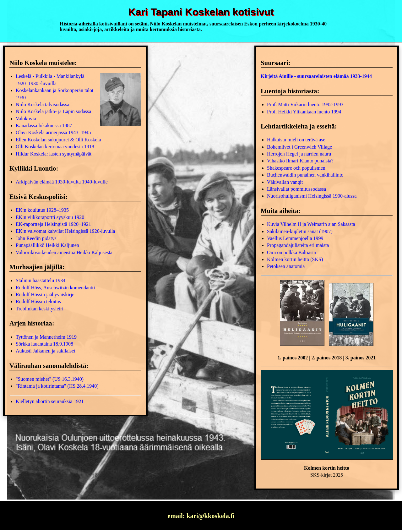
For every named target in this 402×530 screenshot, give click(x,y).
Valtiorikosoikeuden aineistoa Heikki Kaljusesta (64, 252)
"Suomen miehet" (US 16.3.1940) (50, 379)
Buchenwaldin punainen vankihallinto (305, 175)
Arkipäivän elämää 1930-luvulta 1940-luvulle (62, 181)
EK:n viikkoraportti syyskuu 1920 (50, 217)
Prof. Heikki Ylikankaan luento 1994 (304, 111)
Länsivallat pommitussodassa (296, 189)
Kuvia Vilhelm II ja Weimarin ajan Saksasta (311, 224)
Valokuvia (26, 118)
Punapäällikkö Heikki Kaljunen (47, 245)
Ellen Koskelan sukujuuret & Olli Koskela (58, 139)
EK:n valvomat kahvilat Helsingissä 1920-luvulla (65, 231)
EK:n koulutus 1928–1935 (42, 210)
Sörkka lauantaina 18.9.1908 (44, 344)
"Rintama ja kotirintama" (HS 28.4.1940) (57, 386)
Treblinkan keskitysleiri (39, 308)
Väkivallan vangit (285, 182)
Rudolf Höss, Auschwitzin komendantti (55, 287)
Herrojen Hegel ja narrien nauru (299, 153)
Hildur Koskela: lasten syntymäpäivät (53, 153)
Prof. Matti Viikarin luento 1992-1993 (305, 104)
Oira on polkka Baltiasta (291, 252)
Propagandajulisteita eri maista (298, 245)
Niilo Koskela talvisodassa (42, 104)
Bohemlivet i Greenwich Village (299, 147)
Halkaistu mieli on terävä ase (296, 139)
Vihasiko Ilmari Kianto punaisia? (300, 160)
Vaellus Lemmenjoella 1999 (295, 238)
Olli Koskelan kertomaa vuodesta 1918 (55, 146)
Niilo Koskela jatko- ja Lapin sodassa (53, 111)
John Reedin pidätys (36, 238)
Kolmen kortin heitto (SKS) (295, 259)
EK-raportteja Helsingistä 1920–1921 (53, 224)
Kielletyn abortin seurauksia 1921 (50, 401)
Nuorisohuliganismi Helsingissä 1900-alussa (311, 196)
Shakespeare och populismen (296, 168)
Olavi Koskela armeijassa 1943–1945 (53, 132)
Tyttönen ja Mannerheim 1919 (46, 337)
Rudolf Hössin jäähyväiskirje (45, 294)
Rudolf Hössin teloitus (38, 301)
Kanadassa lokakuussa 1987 (44, 125)
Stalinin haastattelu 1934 (40, 280)
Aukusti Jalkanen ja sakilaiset (45, 350)
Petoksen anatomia (286, 266)
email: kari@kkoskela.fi (200, 515)
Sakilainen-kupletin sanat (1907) (300, 231)
